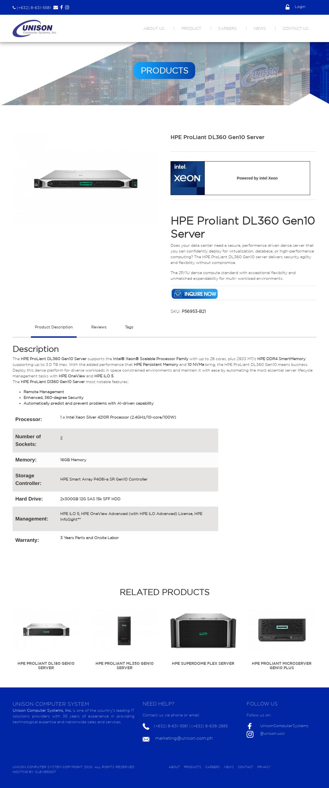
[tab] (54, 330)
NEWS (260, 28)
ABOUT (174, 767)
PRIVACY (264, 767)
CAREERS (227, 28)
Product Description (54, 327)
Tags (129, 327)
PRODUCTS (192, 767)
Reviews (98, 327)
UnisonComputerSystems (284, 726)
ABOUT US (153, 28)
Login (295, 6)
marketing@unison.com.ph (184, 738)
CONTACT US (295, 28)
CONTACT (245, 767)
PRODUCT (191, 28)
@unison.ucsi (272, 733)
